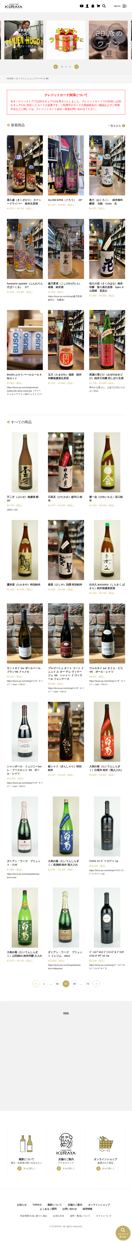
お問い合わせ (69, 1209)
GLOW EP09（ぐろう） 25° (65, 199)
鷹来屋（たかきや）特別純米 (23, 584)
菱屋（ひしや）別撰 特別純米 (65, 584)
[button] (55, 67)
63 (57, 983)
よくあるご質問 (48, 1209)
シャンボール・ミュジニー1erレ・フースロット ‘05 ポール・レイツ (24, 770)
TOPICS (37, 1204)
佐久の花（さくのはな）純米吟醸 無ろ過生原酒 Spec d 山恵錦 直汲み (106, 287)
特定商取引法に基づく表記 (33, 1216)
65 (74, 983)
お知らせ (22, 1204)
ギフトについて (104, 1216)
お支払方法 (58, 1216)
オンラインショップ (26, 78)
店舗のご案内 (75, 1204)
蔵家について (54, 1204)
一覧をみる (114, 125)
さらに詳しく (29, 1168)
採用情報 (87, 1209)
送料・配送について (80, 1216)
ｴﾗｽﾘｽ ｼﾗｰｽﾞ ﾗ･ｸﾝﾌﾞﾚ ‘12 (103, 861)
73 (87, 983)
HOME (10, 78)
